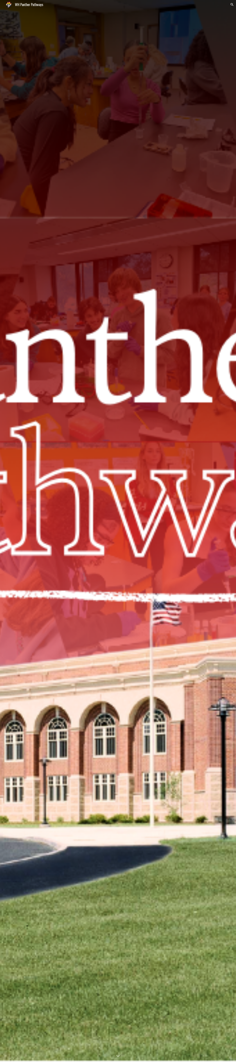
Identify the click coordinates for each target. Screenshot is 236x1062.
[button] (232, 5)
